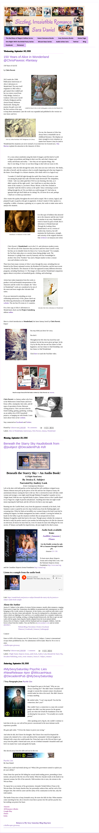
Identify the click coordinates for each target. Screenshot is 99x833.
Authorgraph (44, 629)
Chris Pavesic (36, 431)
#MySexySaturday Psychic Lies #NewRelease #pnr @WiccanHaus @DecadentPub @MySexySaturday (28, 672)
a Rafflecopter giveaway (12, 645)
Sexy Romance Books (65, 38)
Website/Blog (22, 627)
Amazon (51, 392)
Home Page (82, 38)
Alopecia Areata (23, 654)
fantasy (44, 431)
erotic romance (28, 656)
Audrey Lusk (42, 654)
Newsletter (31, 627)
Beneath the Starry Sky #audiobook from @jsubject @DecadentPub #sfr (31, 445)
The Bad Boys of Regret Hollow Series (19, 38)
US (53, 551)
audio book (33, 654)
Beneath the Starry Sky (55, 654)
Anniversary (27, 431)
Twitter (75, 42)
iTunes (52, 539)
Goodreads (28, 629)
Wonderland (51, 431)
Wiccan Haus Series (45, 42)
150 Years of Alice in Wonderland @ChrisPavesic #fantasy (26, 58)
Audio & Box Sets (62, 42)
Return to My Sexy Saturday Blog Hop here (33, 823)
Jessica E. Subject (39, 656)
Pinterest (20, 45)
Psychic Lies (27, 682)
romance (49, 656)
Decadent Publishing (10, 656)
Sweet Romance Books (45, 38)
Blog (84, 42)
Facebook (9, 45)
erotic (20, 656)
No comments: (33, 427)
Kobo (5, 816)
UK (56, 551)
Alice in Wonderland (15, 431)
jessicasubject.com (43, 623)
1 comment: (32, 650)
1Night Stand (13, 654)
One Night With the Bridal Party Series (20, 42)
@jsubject (7, 625)
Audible (46, 536)
